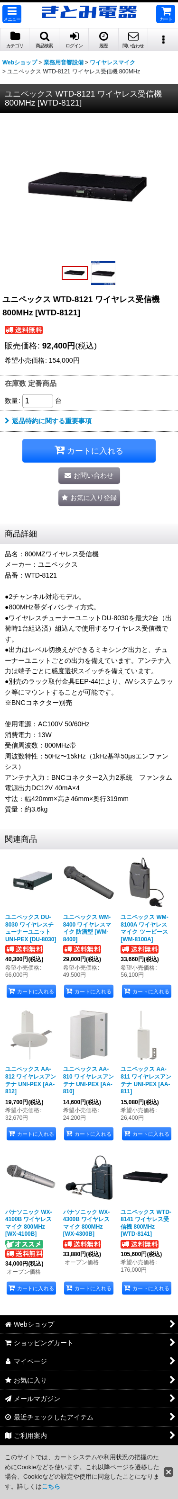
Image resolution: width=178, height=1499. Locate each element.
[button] (11, 14)
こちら (51, 1486)
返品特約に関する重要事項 (48, 421)
